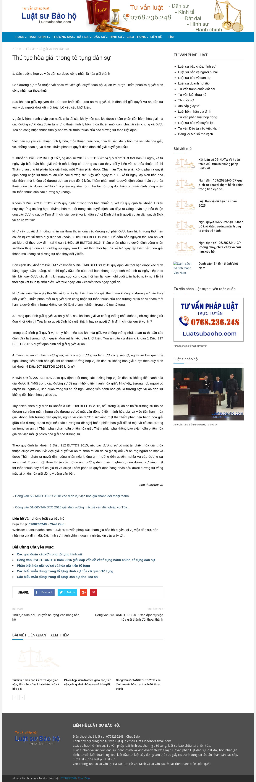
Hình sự (116, 37)
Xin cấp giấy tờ (188, 106)
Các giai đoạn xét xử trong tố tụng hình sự (49, 554)
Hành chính (39, 37)
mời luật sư (81, 759)
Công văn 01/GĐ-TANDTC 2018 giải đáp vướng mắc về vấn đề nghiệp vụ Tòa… (72, 507)
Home (20, 37)
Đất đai (84, 37)
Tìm (171, 37)
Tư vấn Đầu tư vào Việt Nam (198, 128)
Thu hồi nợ (186, 100)
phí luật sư (107, 759)
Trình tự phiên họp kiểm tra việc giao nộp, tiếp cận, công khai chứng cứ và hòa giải (35, 684)
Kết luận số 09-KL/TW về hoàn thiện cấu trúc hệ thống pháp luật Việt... (219, 164)
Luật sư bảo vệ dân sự (194, 77)
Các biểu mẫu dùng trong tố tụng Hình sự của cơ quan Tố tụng (65, 571)
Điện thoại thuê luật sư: (89, 736)
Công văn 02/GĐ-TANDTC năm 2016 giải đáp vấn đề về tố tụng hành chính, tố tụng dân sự (86, 560)
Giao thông (136, 37)
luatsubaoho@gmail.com (153, 741)
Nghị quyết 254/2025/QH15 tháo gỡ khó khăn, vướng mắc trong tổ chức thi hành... (221, 226)
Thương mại (63, 37)
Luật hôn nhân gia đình (194, 111)
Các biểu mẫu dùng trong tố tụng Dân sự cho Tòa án (57, 577)
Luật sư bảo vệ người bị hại (198, 72)
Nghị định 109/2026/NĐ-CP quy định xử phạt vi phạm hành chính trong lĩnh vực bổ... (221, 185)
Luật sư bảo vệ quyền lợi (196, 123)
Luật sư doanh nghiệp (193, 83)
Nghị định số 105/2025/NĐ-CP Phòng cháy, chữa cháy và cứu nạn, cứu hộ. (220, 247)
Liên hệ (156, 37)
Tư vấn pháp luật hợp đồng (197, 117)
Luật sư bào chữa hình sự (196, 66)
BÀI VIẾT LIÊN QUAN (29, 635)
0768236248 (38, 524)
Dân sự (100, 37)
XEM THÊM (59, 635)
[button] (242, 37)
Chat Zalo (57, 524)
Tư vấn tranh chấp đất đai (196, 89)
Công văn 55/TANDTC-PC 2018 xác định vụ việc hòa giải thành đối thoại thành (72, 496)
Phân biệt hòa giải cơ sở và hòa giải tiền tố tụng (53, 565)
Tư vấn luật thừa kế (192, 94)
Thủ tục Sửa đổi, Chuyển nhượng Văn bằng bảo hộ (45, 617)
